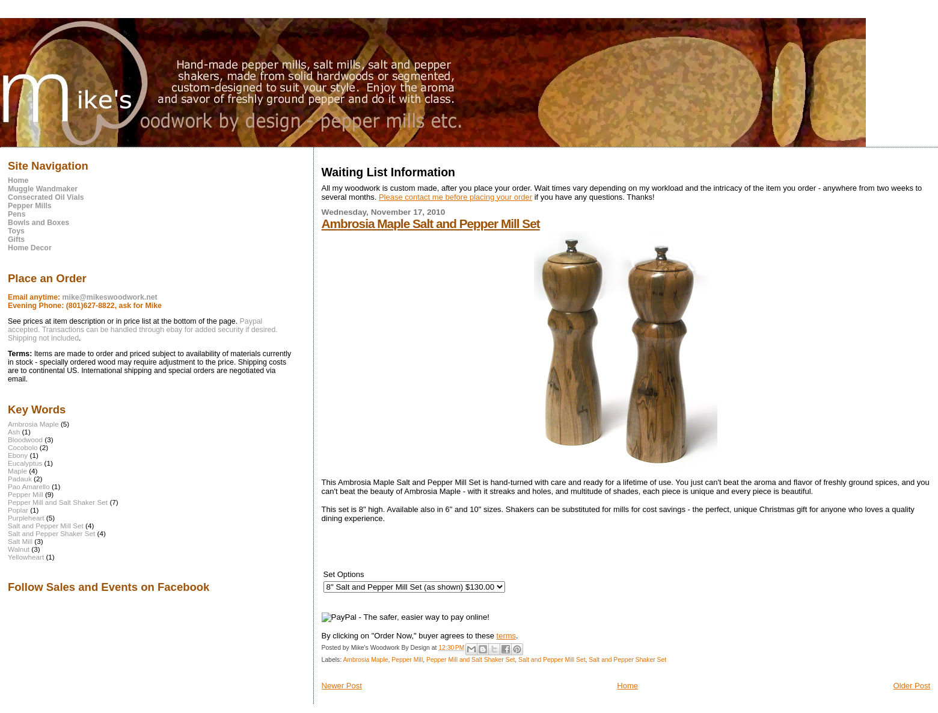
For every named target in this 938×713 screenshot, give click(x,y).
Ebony (18, 455)
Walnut (18, 549)
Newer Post (342, 685)
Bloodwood (25, 439)
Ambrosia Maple (365, 659)
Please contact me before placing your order (455, 197)
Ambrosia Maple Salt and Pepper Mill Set (431, 223)
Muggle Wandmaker (43, 189)
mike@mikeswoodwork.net (110, 297)
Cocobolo (23, 447)
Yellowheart (26, 557)
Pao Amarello (29, 486)
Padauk (20, 479)
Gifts (16, 239)
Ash (14, 432)
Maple (17, 471)
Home (627, 685)
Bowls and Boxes (38, 222)
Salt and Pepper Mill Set (551, 659)
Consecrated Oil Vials (46, 197)
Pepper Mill (407, 659)
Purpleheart (26, 518)
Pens (17, 214)
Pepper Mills (30, 206)
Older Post (912, 685)
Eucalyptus (25, 463)
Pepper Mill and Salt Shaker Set (470, 659)
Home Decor (30, 248)
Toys (16, 231)
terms (507, 635)
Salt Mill (20, 541)
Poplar (18, 510)
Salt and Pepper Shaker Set (627, 659)
